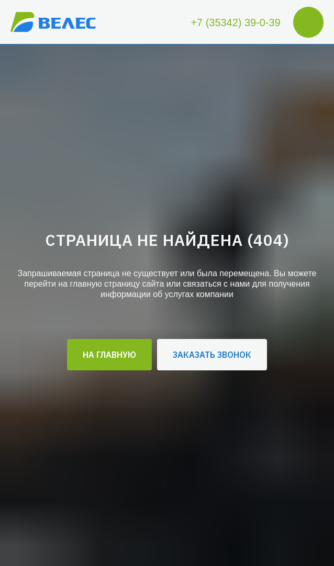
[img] (53, 22)
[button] (212, 354)
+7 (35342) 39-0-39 (235, 22)
